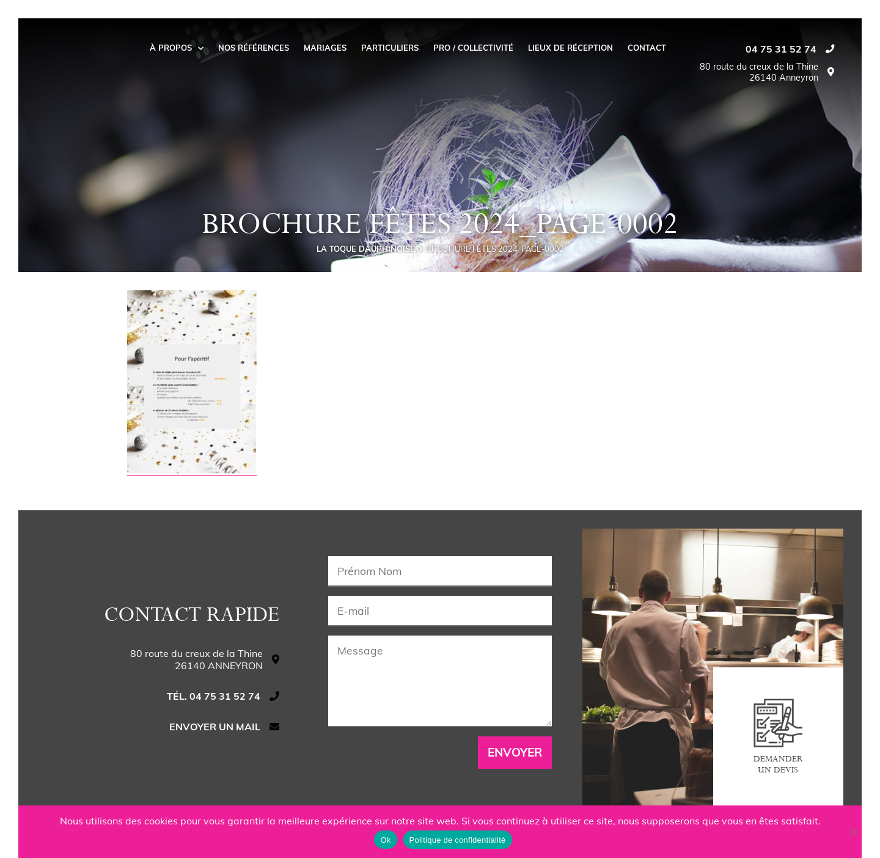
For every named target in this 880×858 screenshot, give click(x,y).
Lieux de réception (570, 48)
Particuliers (390, 48)
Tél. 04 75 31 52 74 (213, 696)
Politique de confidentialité (457, 840)
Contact (647, 48)
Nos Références (253, 48)
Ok (385, 840)
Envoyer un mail (214, 727)
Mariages (325, 48)
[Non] (852, 832)
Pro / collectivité (473, 48)
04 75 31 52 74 (781, 49)
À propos (177, 48)
